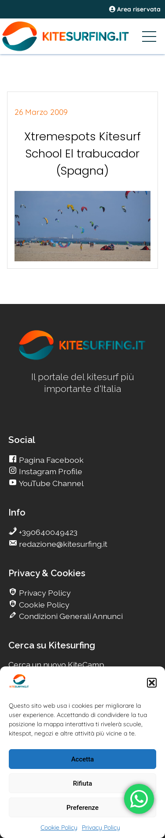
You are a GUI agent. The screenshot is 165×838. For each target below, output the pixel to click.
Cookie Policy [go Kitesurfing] (43, 604)
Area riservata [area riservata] (135, 9)
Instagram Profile (49, 471)
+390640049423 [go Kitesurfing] (47, 532)
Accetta (82, 759)
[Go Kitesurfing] (82, 36)
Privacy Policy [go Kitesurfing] (44, 592)
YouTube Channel (50, 483)
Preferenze (82, 808)
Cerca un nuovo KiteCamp (56, 664)
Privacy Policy (101, 827)
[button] (151, 682)
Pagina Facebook (50, 460)
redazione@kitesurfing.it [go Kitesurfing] (62, 544)
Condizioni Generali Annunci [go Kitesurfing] (70, 616)
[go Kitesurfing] (83, 358)
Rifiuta (82, 783)
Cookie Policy (58, 827)
